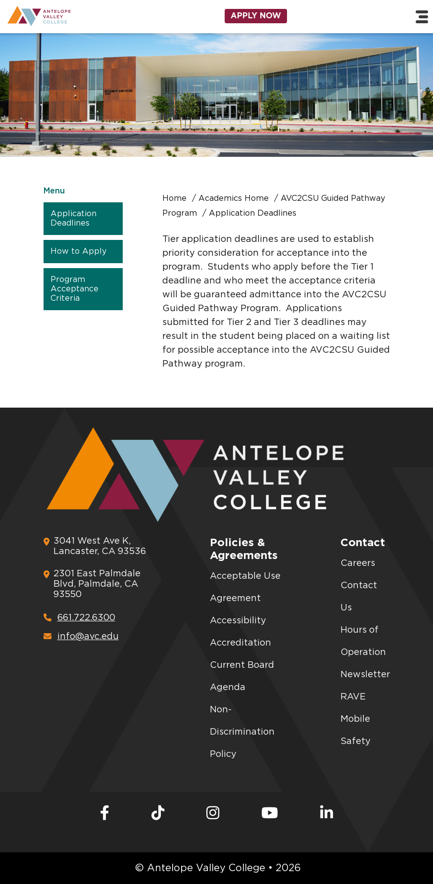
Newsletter (365, 674)
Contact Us (358, 596)
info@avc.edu (81, 636)
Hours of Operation (363, 641)
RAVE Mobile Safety (355, 719)
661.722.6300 (79, 617)
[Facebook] (104, 813)
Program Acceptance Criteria (74, 289)
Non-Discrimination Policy (242, 732)
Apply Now (256, 16)
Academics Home (233, 198)
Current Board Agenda (242, 676)
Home (174, 198)
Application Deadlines (73, 218)
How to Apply (78, 251)
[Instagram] (212, 813)
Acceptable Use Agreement (245, 587)
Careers (357, 563)
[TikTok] (157, 813)
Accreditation (240, 643)
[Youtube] (269, 813)
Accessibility (238, 620)
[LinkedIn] (326, 813)
